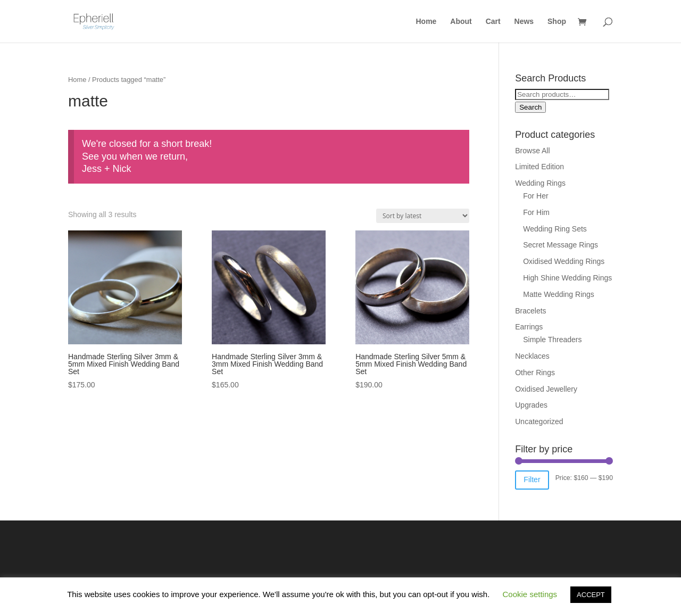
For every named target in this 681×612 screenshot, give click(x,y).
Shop (556, 22)
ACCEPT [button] (591, 595)
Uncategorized (539, 421)
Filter (532, 479)
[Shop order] (422, 216)
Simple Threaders (552, 339)
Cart (493, 22)
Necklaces (532, 356)
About (460, 22)
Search (530, 107)
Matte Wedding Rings (558, 294)
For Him (536, 212)
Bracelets (530, 311)
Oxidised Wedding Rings (563, 261)
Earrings (529, 326)
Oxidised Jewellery (546, 389)
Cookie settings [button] (530, 594)
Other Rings (535, 372)
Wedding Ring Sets (555, 229)
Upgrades (531, 405)
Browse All (532, 150)
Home (426, 22)
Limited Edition (539, 166)
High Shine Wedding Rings (567, 278)
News (524, 22)
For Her (535, 196)
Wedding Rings (540, 183)
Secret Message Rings (560, 245)
